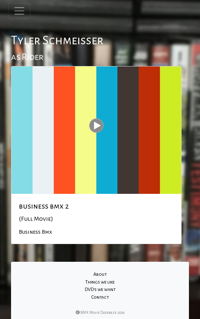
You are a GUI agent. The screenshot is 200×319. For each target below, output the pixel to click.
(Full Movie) (36, 219)
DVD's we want (100, 289)
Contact (100, 297)
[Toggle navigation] (19, 11)
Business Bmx (35, 232)
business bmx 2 (44, 206)
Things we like (100, 282)
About (100, 274)
